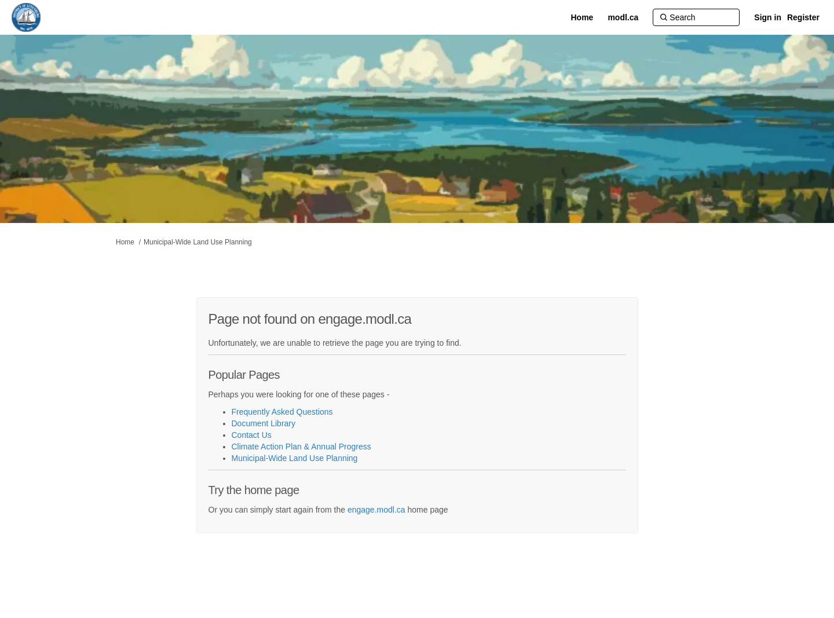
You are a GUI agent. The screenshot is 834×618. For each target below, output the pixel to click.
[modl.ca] (623, 17)
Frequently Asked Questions (282, 411)
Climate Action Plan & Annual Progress (301, 446)
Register (803, 17)
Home (125, 242)
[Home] (582, 17)
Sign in (767, 17)
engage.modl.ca (376, 509)
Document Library (264, 423)
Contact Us (252, 435)
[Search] (696, 17)
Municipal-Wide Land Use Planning (198, 242)
